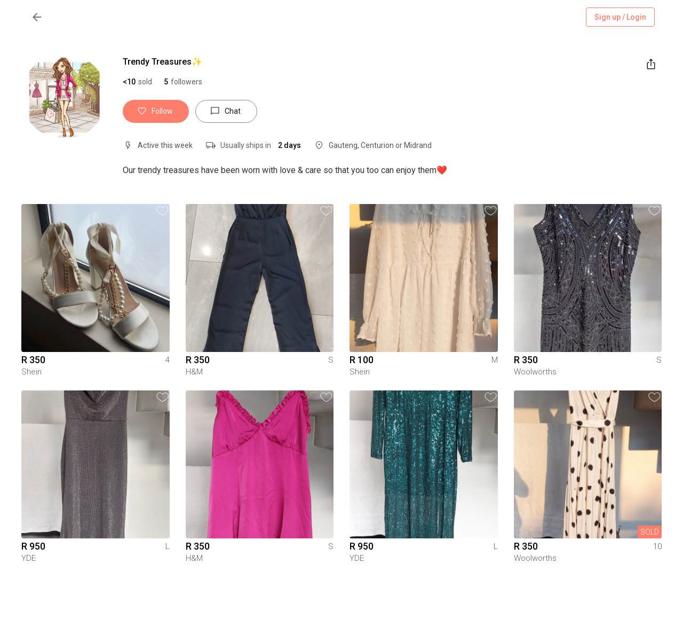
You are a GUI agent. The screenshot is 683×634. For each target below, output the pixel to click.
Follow (156, 111)
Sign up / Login (620, 17)
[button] (183, 81)
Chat (226, 111)
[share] (651, 64)
